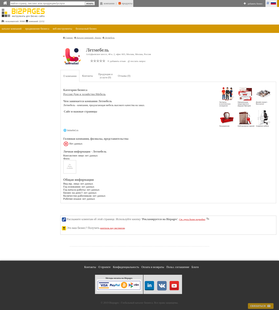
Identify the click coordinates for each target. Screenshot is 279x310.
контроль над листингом (112, 228)
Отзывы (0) (124, 75)
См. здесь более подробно (192, 219)
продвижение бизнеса (37, 28)
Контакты (87, 75)
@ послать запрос (137, 61)
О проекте (104, 267)
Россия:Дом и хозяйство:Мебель (84, 94)
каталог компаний (12, 28)
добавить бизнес (255, 3)
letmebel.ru (72, 130)
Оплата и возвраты (152, 267)
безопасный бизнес (86, 28)
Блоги (195, 267)
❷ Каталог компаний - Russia (87, 37)
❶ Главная (68, 37)
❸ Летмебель (108, 37)
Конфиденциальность (126, 267)
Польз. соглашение (177, 267)
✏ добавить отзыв (116, 61)
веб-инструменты (62, 28)
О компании (70, 76)
